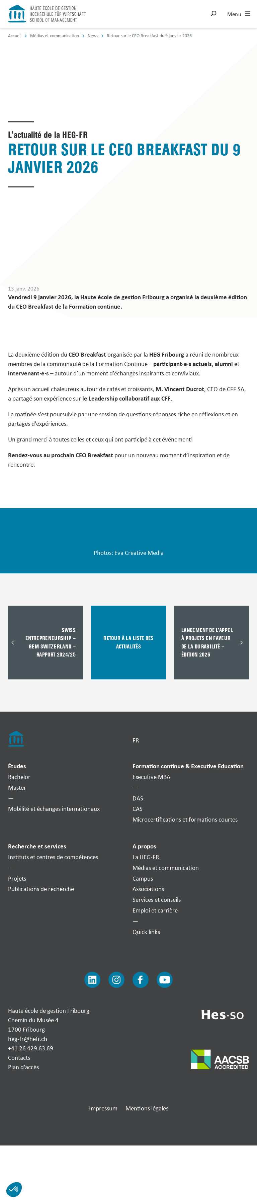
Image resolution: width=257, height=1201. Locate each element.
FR (136, 740)
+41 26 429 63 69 (30, 1048)
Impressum (103, 1108)
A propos (144, 846)
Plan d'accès (23, 1066)
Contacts (19, 1057)
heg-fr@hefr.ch (27, 1038)
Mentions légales (146, 1108)
